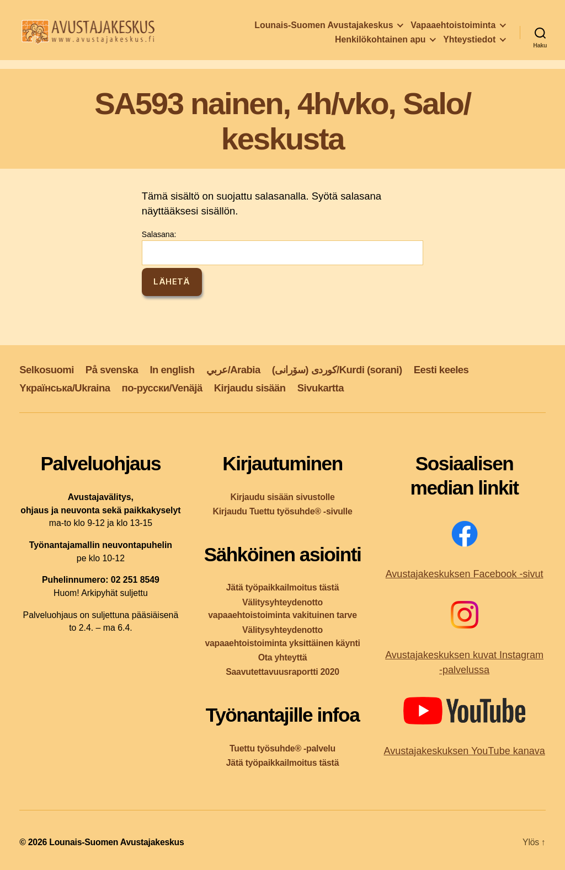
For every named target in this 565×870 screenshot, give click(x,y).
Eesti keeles (441, 369)
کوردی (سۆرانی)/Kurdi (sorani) (337, 369)
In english (172, 369)
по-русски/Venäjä (162, 388)
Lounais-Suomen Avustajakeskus (323, 27)
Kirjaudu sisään (250, 388)
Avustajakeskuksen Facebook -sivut (464, 573)
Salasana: (282, 247)
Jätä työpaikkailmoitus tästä (282, 587)
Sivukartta (320, 388)
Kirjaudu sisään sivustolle (282, 497)
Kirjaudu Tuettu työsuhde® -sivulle (282, 511)
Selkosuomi (46, 369)
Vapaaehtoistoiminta (453, 27)
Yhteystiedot (469, 41)
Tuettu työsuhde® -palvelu (282, 748)
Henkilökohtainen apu (380, 41)
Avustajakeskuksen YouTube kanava (464, 750)
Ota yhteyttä (282, 657)
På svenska (112, 369)
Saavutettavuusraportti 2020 (282, 671)
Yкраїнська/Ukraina (64, 388)
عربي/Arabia (233, 369)
